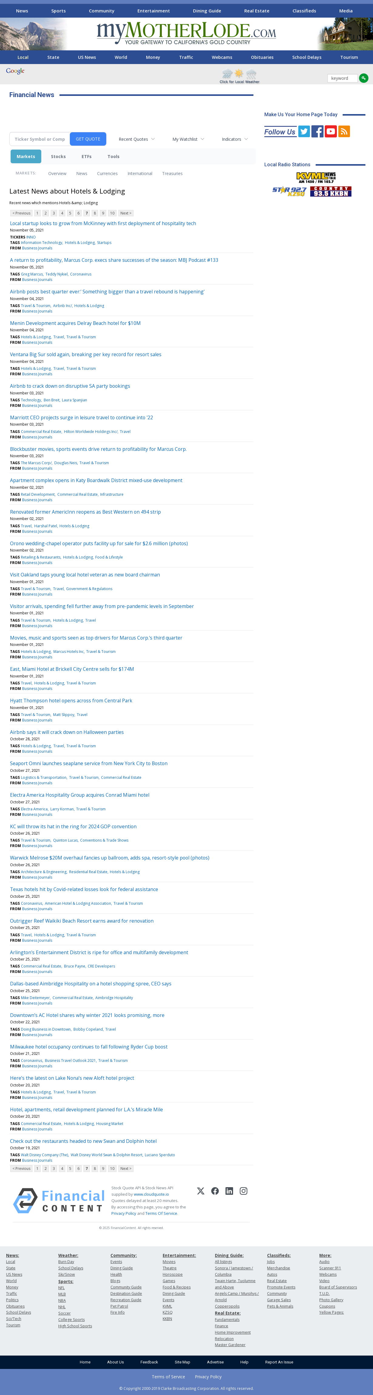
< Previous (21, 213)
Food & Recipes (177, 1287)
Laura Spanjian (74, 400)
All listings (223, 1261)
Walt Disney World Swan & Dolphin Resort (106, 1154)
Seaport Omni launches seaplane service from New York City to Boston (89, 763)
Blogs (115, 1280)
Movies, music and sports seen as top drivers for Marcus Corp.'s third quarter (96, 637)
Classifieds (304, 11)
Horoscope (173, 1274)
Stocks (58, 156)
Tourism (349, 57)
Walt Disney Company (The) (44, 1154)
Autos (272, 1274)
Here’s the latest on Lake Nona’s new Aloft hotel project (72, 1078)
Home (85, 1362)
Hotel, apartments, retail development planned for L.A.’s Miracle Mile (86, 1109)
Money (153, 57)
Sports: (65, 1281)
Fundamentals (227, 1319)
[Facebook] (215, 1201)
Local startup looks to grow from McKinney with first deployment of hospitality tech (103, 223)
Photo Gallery (331, 1299)
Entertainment (153, 11)
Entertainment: (179, 1255)
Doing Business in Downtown (46, 1029)
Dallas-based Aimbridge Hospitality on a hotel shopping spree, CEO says (90, 983)
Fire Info (117, 1312)
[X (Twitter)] (201, 1201)
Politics (12, 1299)
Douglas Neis (65, 462)
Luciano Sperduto (160, 1154)
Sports (58, 11)
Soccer (64, 1313)
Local (23, 57)
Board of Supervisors (338, 1287)
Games (169, 1280)
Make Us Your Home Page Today (300, 114)
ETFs (87, 156)
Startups (104, 242)
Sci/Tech (13, 1318)
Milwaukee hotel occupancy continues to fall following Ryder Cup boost (89, 1046)
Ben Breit (51, 400)
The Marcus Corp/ (36, 462)
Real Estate (257, 11)
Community (101, 11)
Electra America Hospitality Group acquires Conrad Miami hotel (79, 795)
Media (346, 11)
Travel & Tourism (35, 305)
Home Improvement (233, 1332)
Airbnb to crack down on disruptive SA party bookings (70, 386)
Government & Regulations (89, 588)
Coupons (327, 1306)
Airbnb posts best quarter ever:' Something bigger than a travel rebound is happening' (107, 291)
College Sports (71, 1319)
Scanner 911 (330, 1268)
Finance (221, 1326)
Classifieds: (279, 1255)
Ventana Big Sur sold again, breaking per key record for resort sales (85, 354)
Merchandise (278, 1268)
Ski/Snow (66, 1274)
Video (324, 1280)
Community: (123, 1255)
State (53, 57)
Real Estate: (228, 1313)
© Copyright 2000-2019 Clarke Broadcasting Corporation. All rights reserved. (186, 1388)
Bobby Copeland (88, 1029)
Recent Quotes (133, 139)
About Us (115, 1362)
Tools (113, 156)
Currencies (107, 173)
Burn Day (66, 1261)
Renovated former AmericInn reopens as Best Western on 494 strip (85, 511)
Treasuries (172, 173)
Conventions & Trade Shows (104, 840)
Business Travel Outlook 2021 (70, 1060)
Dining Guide (207, 11)
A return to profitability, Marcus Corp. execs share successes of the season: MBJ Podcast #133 (114, 260)
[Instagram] (243, 1201)
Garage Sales (279, 1299)
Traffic (186, 57)
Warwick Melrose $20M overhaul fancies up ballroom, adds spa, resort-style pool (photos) (109, 857)
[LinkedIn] (229, 1201)
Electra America (34, 809)
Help (244, 1362)
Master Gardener (230, 1344)
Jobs (271, 1261)
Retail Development (38, 494)
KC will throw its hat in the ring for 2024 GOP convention (73, 826)
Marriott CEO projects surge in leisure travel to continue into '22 (81, 417)
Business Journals (37, 248)
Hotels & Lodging (80, 242)
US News (87, 57)
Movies (169, 1261)
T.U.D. (324, 1293)
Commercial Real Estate (41, 431)
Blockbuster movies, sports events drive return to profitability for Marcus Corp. (98, 449)
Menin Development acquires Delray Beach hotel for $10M (75, 323)
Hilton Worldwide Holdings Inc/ (90, 431)
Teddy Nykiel (57, 274)
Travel (58, 336)
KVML (167, 1306)
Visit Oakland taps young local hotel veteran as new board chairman (85, 574)
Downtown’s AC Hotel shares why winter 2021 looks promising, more (87, 1015)
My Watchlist (185, 139)
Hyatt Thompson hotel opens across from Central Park (71, 700)
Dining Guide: (229, 1255)
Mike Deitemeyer (35, 997)
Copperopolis (227, 1306)
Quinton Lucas (65, 840)
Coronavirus (80, 274)
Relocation (224, 1338)
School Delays (306, 57)
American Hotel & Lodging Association (78, 903)
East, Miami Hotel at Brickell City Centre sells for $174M (72, 669)
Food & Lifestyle (109, 557)
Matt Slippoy (63, 714)
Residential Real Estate (88, 871)
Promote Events (281, 1287)
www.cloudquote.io (151, 1194)
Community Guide (126, 1287)
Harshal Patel (45, 526)
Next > (125, 213)
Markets (26, 156)
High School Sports (75, 1326)
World (121, 57)
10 (112, 213)
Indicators (231, 139)
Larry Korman (62, 809)
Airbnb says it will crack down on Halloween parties (67, 732)
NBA (62, 1300)
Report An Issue (279, 1362)
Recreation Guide (125, 1299)
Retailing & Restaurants (40, 557)
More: (325, 1255)
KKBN (167, 1318)
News (22, 11)
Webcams (222, 57)
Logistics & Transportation (43, 777)
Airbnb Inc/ (62, 305)
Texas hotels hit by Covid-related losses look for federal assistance (84, 889)
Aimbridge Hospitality (114, 997)
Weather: (68, 1255)
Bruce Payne (74, 966)
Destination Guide (126, 1293)
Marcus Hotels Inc (68, 651)
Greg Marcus (32, 274)
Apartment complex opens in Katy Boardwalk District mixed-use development (96, 480)
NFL (61, 1287)
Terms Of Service (161, 1213)
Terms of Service (168, 1377)
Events (116, 1261)
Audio (324, 1261)
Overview (57, 173)
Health (116, 1274)
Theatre (170, 1268)
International (139, 173)
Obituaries (262, 57)
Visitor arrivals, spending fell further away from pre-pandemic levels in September (102, 606)
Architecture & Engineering (43, 871)
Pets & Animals (280, 1306)
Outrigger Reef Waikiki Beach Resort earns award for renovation (82, 920)
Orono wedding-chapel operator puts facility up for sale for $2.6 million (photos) (99, 543)
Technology (31, 400)
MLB (62, 1294)
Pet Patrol (119, 1306)
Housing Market (109, 1123)
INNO (31, 237)
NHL (62, 1306)
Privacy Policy (123, 1213)
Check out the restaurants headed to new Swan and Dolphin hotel (83, 1141)
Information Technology (41, 242)
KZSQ (168, 1312)
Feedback (149, 1362)
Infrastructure (112, 494)
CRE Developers (101, 966)
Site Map (182, 1362)
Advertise (215, 1362)
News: (12, 1255)
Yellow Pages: (331, 1312)
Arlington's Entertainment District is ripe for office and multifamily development (99, 952)
